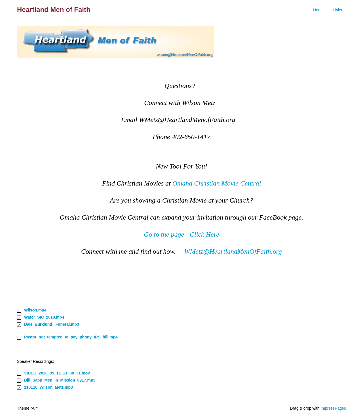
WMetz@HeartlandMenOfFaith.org (233, 251)
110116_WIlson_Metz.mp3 (48, 387)
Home (318, 10)
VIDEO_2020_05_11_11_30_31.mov (57, 373)
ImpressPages (333, 408)
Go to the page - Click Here (181, 234)
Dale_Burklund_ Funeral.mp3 (51, 324)
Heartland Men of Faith (53, 9)
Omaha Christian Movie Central (216, 183)
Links (337, 10)
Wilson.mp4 (35, 310)
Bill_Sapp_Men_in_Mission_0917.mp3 (59, 380)
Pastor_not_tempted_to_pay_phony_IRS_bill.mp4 (71, 337)
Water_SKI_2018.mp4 (44, 317)
